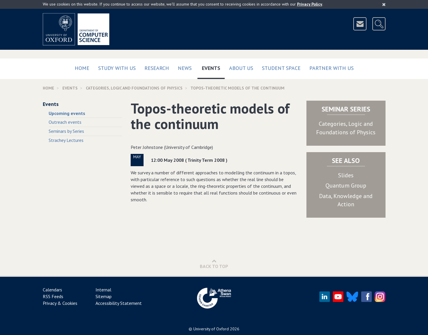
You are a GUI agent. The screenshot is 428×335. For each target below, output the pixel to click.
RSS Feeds (53, 296)
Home (82, 68)
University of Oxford (211, 328)
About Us (241, 68)
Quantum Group (345, 185)
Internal (103, 290)
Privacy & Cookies (60, 303)
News (185, 68)
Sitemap (104, 296)
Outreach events (65, 122)
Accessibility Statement (119, 303)
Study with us (117, 68)
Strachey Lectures (66, 140)
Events (213, 66)
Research (156, 68)
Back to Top (214, 263)
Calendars (52, 290)
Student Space (281, 68)
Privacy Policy (309, 4)
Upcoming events (67, 113)
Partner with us (331, 68)
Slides (346, 175)
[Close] (384, 4)
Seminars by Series (66, 131)
